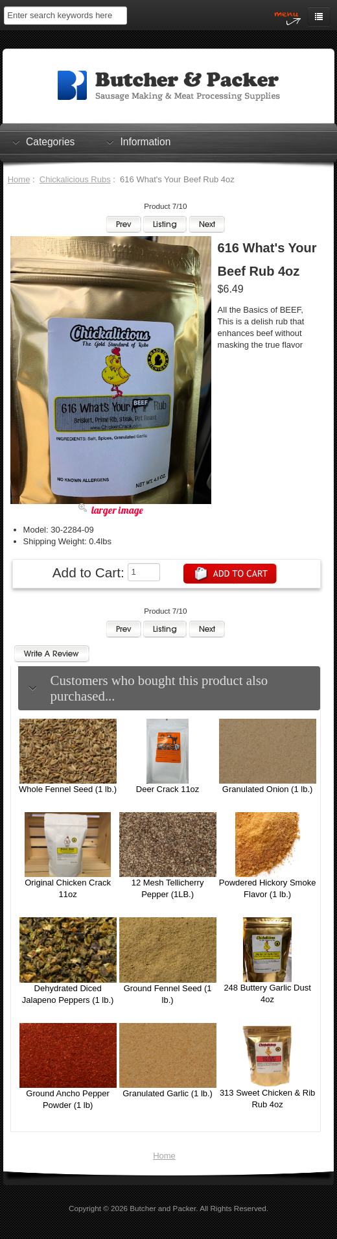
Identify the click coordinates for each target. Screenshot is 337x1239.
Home (19, 179)
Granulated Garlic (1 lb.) (167, 1093)
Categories (50, 141)
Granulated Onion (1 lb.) (267, 789)
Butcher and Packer (163, 1208)
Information (145, 141)
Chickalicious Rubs (75, 179)
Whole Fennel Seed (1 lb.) (68, 789)
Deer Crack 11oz (168, 789)
